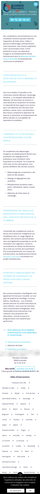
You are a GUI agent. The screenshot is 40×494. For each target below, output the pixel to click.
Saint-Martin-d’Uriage (9, 467)
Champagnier (19, 414)
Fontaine (5, 393)
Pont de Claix (30, 393)
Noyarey (5, 451)
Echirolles (29, 420)
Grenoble (16, 435)
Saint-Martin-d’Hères (9, 399)
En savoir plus (15, 490)
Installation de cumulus (16, 349)
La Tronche (6, 441)
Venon (15, 472)
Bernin (4, 409)
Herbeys (29, 435)
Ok (30, 490)
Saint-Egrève (6, 457)
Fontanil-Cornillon (8, 430)
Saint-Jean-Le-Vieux (8, 462)
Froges (23, 430)
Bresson (27, 409)
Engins (4, 425)
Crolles (23, 388)
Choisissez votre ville (19, 383)
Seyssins (23, 404)
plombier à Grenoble (11, 256)
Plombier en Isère (8, 388)
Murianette (31, 446)
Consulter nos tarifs (25, 369)
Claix (32, 414)
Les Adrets (5, 446)
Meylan (17, 393)
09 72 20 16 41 (20, 20)
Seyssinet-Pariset (8, 404)
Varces (4, 472)
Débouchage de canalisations (19, 342)
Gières (4, 435)
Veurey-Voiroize (29, 472)
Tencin (25, 467)
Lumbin (18, 446)
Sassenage (26, 399)
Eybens (15, 425)
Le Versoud (20, 441)
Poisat (16, 451)
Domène (16, 420)
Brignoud (5, 414)
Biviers (15, 409)
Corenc (4, 420)
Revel (27, 451)
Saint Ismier (21, 457)
